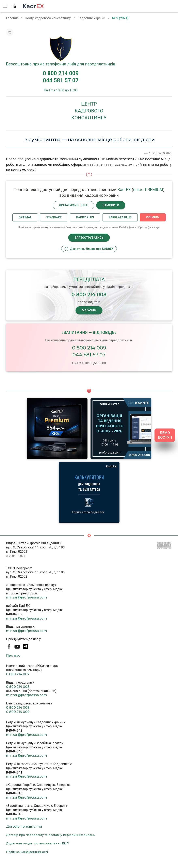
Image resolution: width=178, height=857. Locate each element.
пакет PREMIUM (148, 189)
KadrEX (124, 189)
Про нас (13, 655)
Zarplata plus (120, 217)
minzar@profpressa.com (26, 597)
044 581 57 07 (89, 355)
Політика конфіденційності (27, 852)
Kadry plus (85, 217)
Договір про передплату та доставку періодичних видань (50, 835)
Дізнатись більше (73, 205)
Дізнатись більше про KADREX (89, 249)
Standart (54, 217)
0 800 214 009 (89, 348)
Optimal (25, 217)
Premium (153, 217)
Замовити (110, 205)
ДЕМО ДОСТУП (165, 435)
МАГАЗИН (89, 310)
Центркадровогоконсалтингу (89, 110)
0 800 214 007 (17, 674)
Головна (12, 18)
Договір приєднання (24, 826)
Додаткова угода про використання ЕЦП (37, 843)
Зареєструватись (89, 237)
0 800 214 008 (18, 687)
